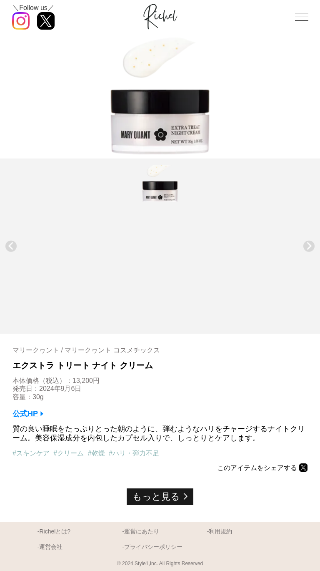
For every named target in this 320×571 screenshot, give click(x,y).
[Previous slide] (11, 246)
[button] (160, 183)
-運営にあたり (140, 531)
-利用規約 (219, 531)
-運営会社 (50, 546)
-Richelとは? (54, 531)
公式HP (25, 414)
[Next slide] (309, 246)
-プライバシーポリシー (152, 546)
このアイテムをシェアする (257, 467)
